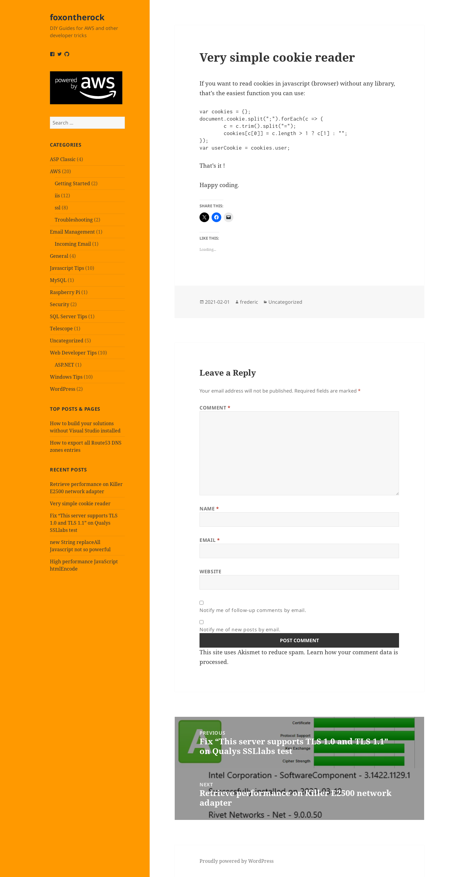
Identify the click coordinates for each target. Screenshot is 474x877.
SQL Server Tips (68, 316)
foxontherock (77, 17)
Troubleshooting (74, 219)
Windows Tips (66, 377)
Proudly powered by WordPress (237, 861)
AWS (55, 171)
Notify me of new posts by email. (240, 629)
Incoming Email (73, 244)
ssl (57, 207)
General (59, 256)
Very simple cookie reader (80, 503)
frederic (249, 302)
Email (210, 540)
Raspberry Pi (65, 292)
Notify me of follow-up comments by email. (253, 610)
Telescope (61, 328)
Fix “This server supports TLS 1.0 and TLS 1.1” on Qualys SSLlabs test (84, 522)
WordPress (62, 389)
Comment (215, 407)
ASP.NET (64, 364)
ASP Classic (63, 159)
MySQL (58, 280)
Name (209, 508)
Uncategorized (66, 340)
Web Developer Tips (73, 352)
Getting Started (72, 183)
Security (59, 304)
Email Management (72, 231)
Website (210, 571)
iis (57, 195)
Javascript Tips (67, 268)
